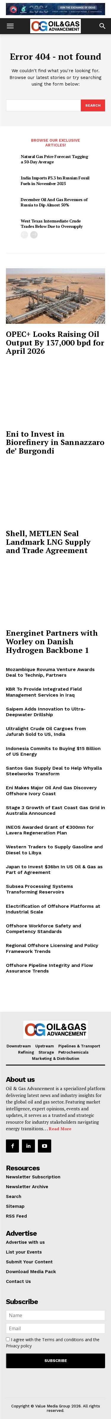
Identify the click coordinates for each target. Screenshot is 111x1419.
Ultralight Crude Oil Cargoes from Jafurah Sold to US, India (46, 731)
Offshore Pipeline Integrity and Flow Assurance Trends (49, 968)
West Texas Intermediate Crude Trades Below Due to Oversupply (51, 223)
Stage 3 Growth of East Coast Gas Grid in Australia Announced (55, 810)
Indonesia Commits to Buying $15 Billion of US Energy (53, 751)
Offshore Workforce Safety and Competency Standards (43, 928)
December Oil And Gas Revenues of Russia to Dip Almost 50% (54, 202)
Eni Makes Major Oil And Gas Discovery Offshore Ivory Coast (51, 790)
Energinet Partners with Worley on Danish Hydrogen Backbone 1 (52, 641)
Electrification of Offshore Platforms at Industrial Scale (53, 909)
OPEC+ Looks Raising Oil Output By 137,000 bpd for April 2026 (55, 342)
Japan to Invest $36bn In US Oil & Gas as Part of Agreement (54, 869)
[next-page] (34, 235)
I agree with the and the (52, 1343)
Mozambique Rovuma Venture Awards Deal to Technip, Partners (50, 672)
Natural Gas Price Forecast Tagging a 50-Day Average (54, 159)
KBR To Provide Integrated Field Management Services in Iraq (44, 691)
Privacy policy (19, 1346)
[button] (10, 26)
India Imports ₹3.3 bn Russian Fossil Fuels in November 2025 (55, 180)
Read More (60, 1128)
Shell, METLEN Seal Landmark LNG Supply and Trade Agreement (48, 541)
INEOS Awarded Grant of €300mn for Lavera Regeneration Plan (50, 830)
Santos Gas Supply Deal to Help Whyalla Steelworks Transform (54, 770)
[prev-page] (24, 235)
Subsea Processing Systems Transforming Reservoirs (39, 889)
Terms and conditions (63, 1339)
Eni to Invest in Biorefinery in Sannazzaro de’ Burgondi (55, 442)
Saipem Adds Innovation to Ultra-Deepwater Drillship (46, 711)
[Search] (93, 105)
